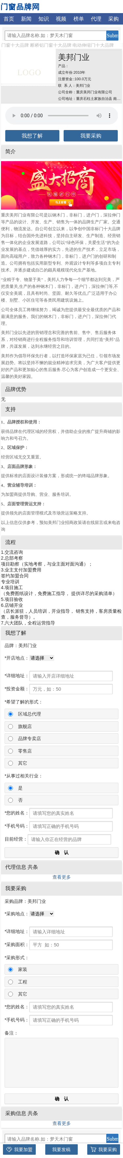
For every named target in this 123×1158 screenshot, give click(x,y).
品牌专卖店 (29, 738)
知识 (43, 19)
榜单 (78, 19)
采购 (113, 19)
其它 (22, 763)
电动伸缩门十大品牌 (93, 45)
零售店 (25, 751)
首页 (9, 19)
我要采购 (90, 136)
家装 (22, 969)
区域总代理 (29, 714)
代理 (96, 19)
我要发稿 (61, 1149)
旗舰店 (25, 726)
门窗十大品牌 (15, 45)
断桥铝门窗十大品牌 (51, 45)
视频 (61, 19)
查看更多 (61, 877)
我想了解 (32, 136)
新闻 (26, 19)
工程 (22, 981)
